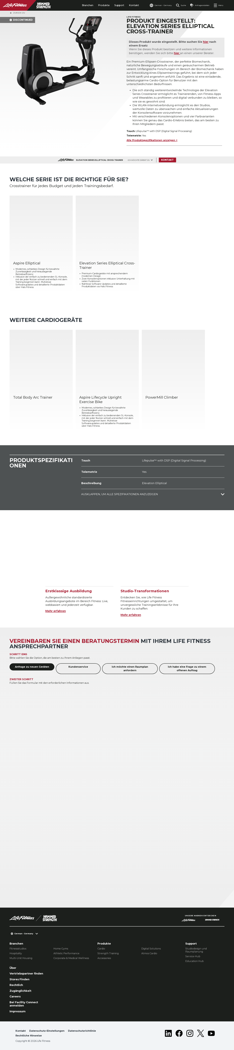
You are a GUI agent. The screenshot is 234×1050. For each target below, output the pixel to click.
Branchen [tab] (87, 5)
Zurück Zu (17, 13)
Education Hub (194, 961)
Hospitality (16, 953)
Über (13, 968)
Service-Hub (192, 956)
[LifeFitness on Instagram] (189, 1034)
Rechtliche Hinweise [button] (29, 1035)
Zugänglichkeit (20, 991)
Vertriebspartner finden (26, 973)
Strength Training (108, 953)
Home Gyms (60, 948)
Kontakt (134, 5)
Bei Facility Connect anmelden (24, 1004)
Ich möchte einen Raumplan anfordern (130, 668)
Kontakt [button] (21, 1030)
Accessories (104, 958)
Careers (15, 996)
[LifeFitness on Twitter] (200, 1034)
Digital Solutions (151, 948)
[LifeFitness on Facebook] (179, 1034)
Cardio (101, 948)
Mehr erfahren (55, 611)
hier (206, 41)
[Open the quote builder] (200, 5)
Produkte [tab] (104, 5)
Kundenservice (78, 666)
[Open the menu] (218, 5)
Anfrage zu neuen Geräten (32, 666)
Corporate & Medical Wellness (71, 958)
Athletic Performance (66, 953)
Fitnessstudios (18, 948)
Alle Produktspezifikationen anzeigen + (152, 140)
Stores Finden (19, 979)
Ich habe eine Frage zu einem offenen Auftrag (187, 668)
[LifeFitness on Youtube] (211, 1034)
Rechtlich (16, 985)
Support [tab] (119, 5)
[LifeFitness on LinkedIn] (168, 1034)
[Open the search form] (181, 5)
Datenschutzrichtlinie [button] (82, 1030)
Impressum (18, 1011)
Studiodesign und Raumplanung (196, 950)
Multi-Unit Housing (21, 958)
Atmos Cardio (149, 953)
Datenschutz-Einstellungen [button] (46, 1030)
